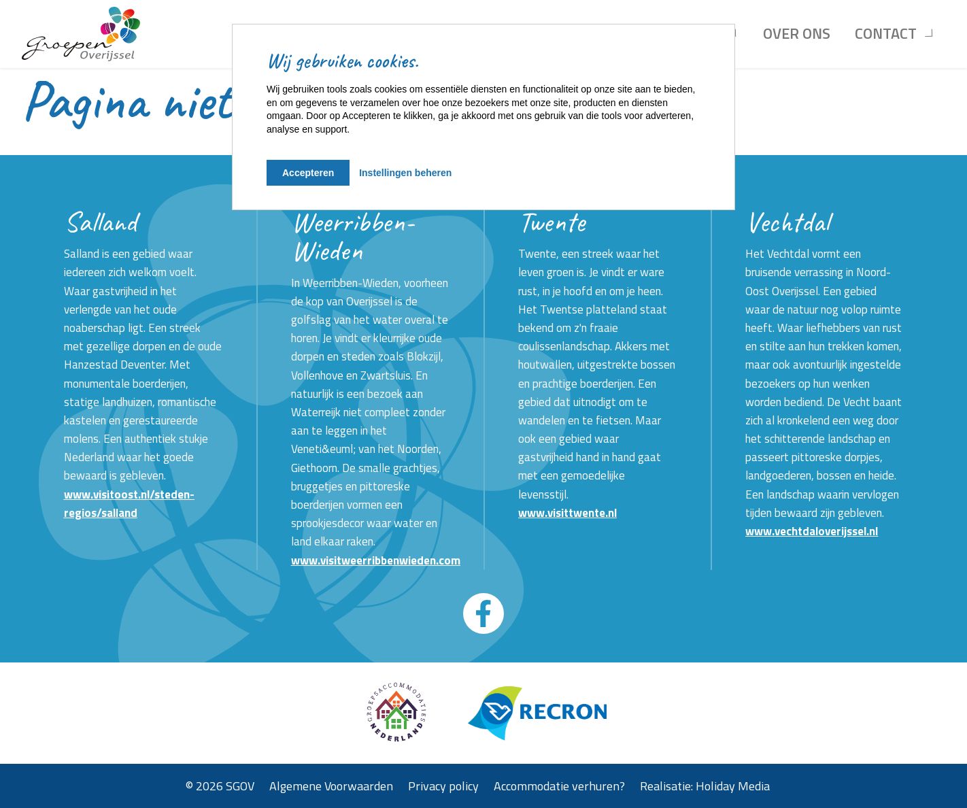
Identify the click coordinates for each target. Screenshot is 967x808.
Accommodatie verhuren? (559, 785)
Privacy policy (443, 785)
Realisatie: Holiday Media (705, 785)
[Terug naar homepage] (81, 34)
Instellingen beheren (405, 172)
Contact (886, 33)
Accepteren (308, 172)
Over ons (796, 33)
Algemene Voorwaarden (331, 785)
